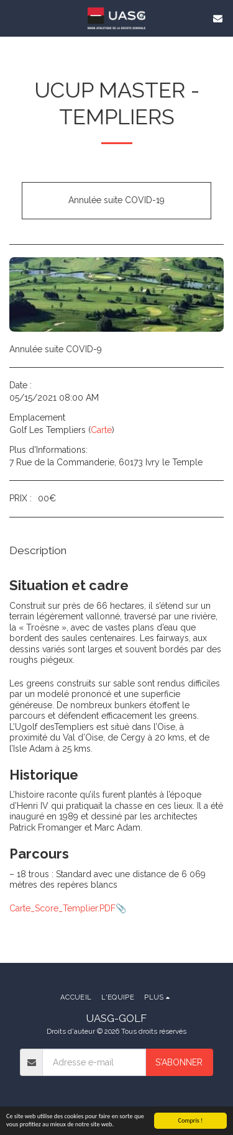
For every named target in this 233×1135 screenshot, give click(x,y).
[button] (13, 18)
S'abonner (179, 1062)
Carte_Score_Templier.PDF (62, 908)
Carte (101, 430)
